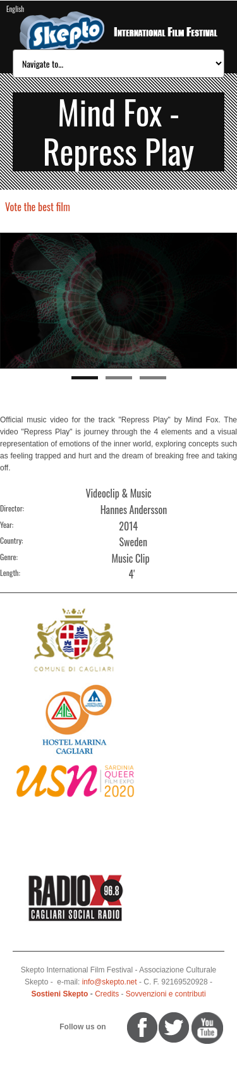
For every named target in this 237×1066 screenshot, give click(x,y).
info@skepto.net (109, 981)
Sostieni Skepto (59, 993)
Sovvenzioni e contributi (166, 993)
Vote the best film (37, 206)
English (15, 9)
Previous (9, 300)
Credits (107, 993)
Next (227, 300)
